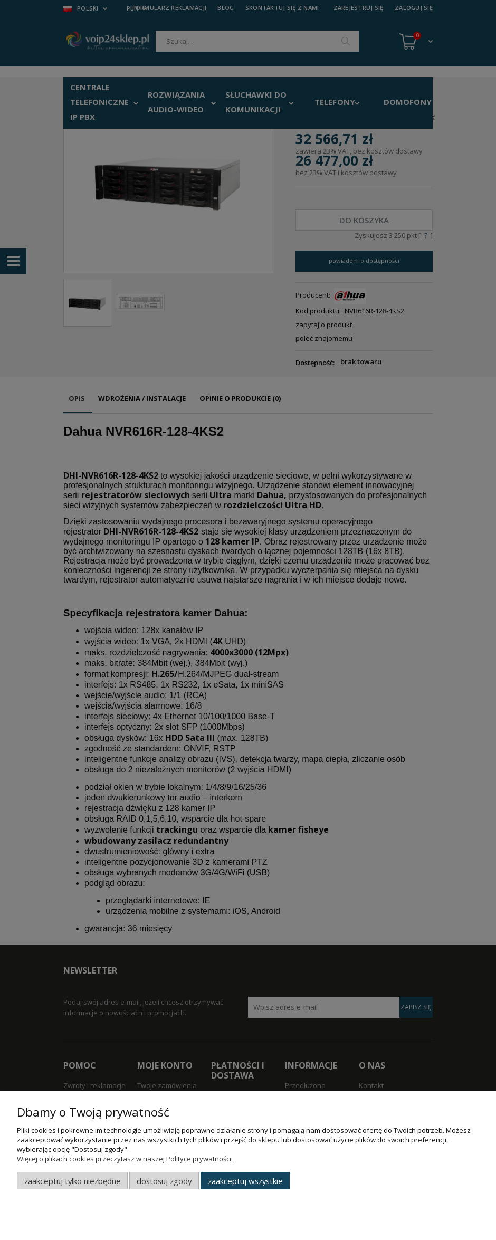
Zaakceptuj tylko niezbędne (72, 1181)
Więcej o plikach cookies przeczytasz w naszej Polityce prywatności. (125, 1158)
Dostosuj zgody (164, 1181)
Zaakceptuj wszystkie (245, 1181)
